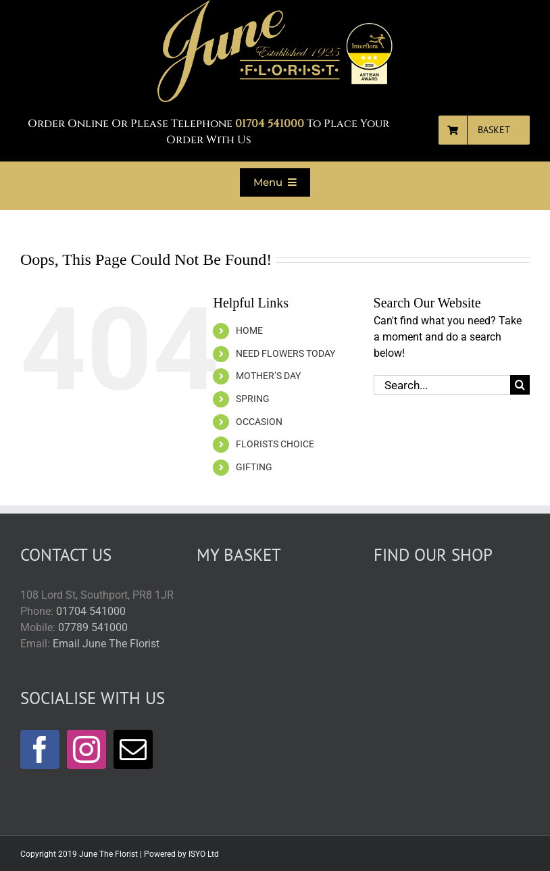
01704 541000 (91, 611)
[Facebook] (39, 749)
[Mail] (133, 749)
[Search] (520, 385)
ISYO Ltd (204, 854)
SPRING (253, 398)
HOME (249, 330)
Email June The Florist (106, 643)
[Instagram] (86, 749)
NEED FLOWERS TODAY (285, 353)
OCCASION (259, 421)
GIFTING (254, 467)
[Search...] (442, 385)
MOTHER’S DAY (268, 375)
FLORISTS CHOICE (275, 444)
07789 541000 (93, 627)
